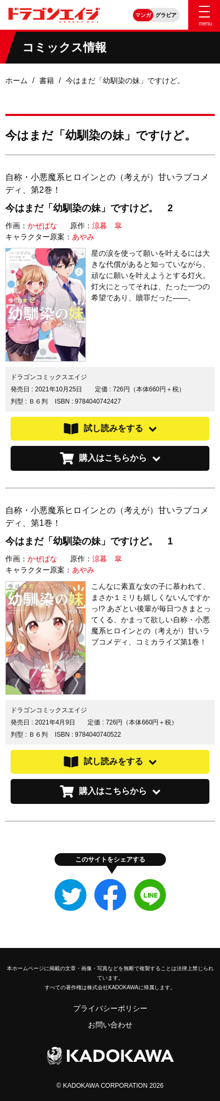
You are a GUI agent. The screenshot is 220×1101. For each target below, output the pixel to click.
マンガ (143, 15)
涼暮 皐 (107, 225)
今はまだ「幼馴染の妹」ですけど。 (125, 80)
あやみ (83, 236)
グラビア (166, 15)
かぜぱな (42, 225)
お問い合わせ (110, 1025)
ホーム (16, 80)
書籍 (46, 80)
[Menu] (204, 15)
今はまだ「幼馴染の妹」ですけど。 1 (89, 541)
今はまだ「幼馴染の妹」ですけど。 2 (89, 208)
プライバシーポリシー (110, 1008)
